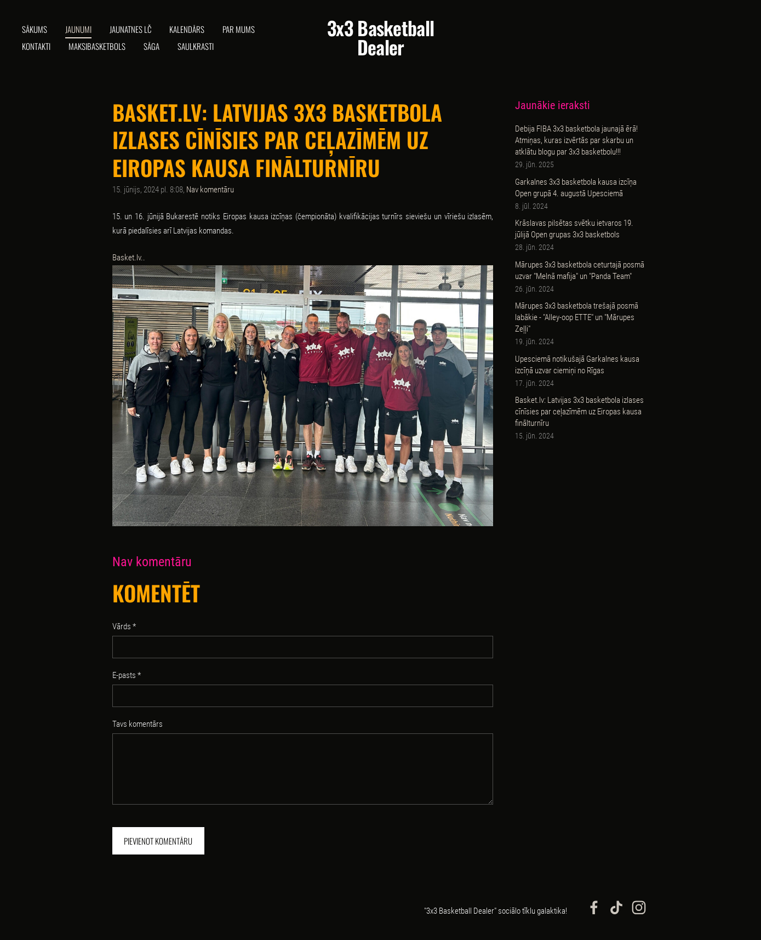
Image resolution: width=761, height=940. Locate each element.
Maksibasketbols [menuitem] (96, 46)
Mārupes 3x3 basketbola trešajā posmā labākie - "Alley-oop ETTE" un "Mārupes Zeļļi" (576, 317)
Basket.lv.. (128, 258)
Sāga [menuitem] (151, 46)
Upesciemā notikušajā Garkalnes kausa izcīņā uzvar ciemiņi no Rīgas (577, 364)
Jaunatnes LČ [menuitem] (130, 29)
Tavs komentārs (137, 724)
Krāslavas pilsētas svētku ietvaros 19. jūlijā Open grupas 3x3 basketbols (574, 229)
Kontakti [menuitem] (36, 46)
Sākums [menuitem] (34, 29)
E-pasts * (126, 675)
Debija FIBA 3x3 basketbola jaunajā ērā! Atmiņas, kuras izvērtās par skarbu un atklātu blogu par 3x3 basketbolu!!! (576, 140)
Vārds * (124, 626)
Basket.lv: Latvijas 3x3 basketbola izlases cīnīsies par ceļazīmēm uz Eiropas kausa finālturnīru (579, 411)
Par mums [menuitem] (238, 29)
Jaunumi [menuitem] (78, 29)
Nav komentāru (210, 190)
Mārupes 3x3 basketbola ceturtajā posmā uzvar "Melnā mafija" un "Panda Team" (579, 270)
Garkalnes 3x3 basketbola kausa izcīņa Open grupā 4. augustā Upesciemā (576, 187)
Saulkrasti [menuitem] (196, 46)
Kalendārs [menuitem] (186, 29)
